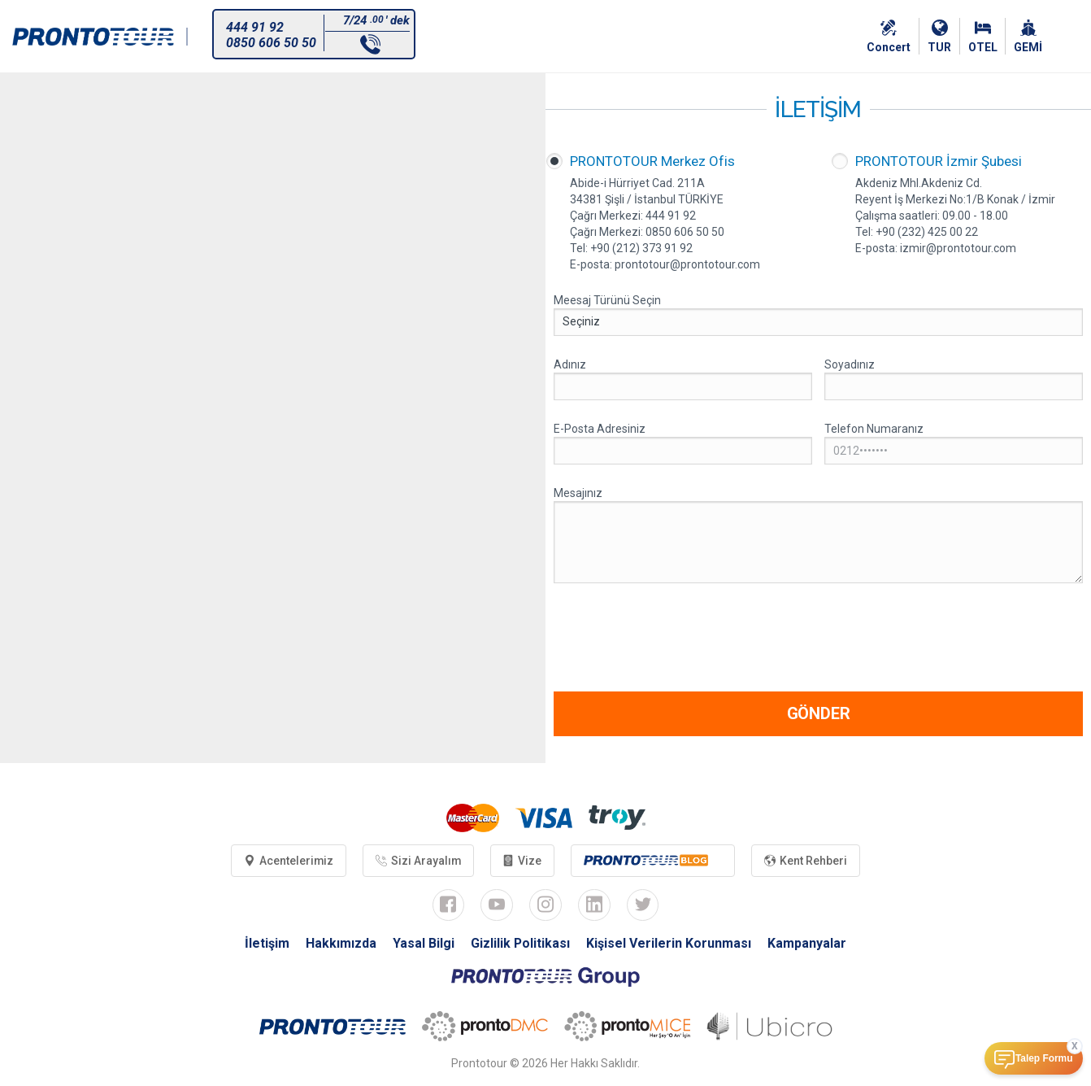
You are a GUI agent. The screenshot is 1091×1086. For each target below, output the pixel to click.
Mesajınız (578, 492)
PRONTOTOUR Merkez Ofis (652, 161)
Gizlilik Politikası (521, 944)
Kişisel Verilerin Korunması (669, 944)
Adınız (570, 364)
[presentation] (677, 639)
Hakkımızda (341, 944)
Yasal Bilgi (423, 944)
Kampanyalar (807, 944)
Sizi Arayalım (418, 860)
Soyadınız (849, 364)
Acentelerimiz (287, 860)
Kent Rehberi (807, 860)
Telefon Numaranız (874, 428)
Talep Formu (1043, 1058)
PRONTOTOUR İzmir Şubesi (938, 161)
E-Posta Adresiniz (599, 428)
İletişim (267, 944)
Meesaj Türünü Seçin (607, 300)
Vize (522, 860)
